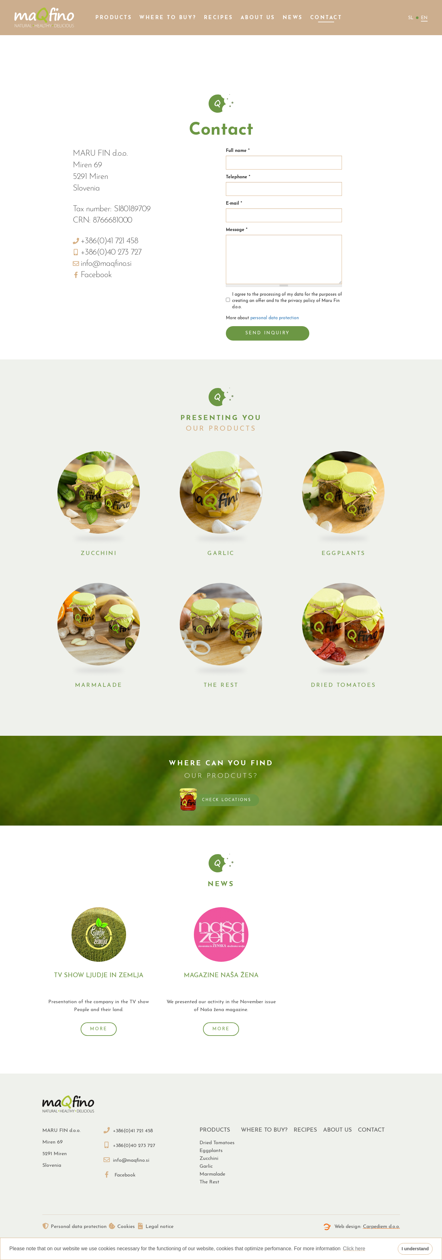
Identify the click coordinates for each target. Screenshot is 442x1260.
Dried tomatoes (343, 684)
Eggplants (343, 552)
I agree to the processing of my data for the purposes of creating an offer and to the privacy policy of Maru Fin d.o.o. (284, 301)
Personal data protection (74, 1222)
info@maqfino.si (126, 1156)
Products (113, 17)
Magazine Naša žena (221, 973)
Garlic (220, 552)
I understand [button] (415, 1248)
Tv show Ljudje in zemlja (98, 973)
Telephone (238, 177)
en (424, 18)
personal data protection (274, 318)
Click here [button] (354, 1248)
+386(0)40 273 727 (129, 1141)
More (99, 1026)
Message (237, 230)
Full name (238, 150)
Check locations (226, 798)
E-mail (234, 203)
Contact (326, 17)
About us (258, 17)
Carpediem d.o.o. (381, 1222)
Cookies (126, 1222)
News (293, 17)
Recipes (218, 17)
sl (410, 18)
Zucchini (99, 552)
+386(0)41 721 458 (128, 1126)
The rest (221, 684)
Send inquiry (267, 333)
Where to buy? (167, 17)
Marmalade (98, 684)
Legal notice (163, 1222)
